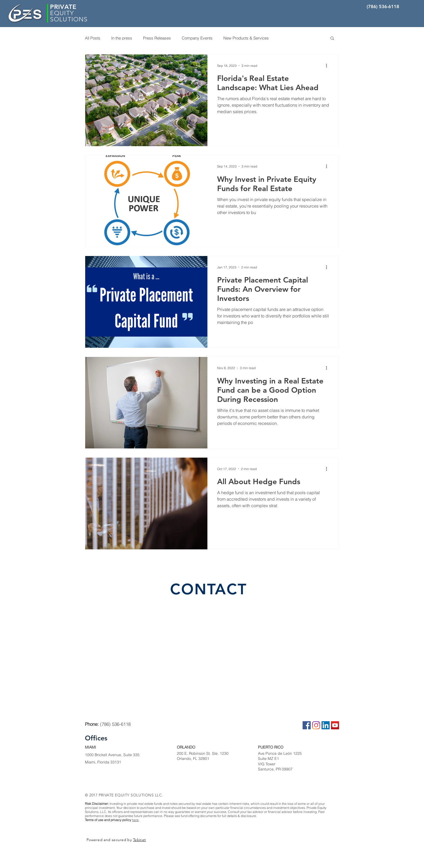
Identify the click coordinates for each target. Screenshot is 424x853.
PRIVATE (63, 7)
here (135, 820)
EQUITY (62, 13)
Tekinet (139, 839)
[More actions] (328, 65)
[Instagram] (316, 725)
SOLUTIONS (69, 19)
